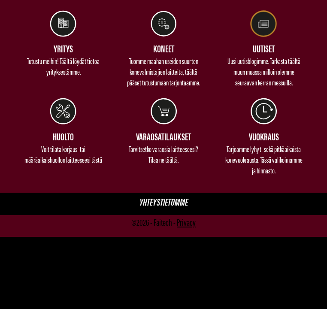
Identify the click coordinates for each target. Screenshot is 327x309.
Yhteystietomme (163, 201)
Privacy (186, 221)
